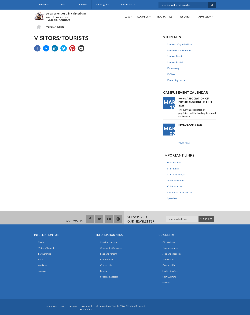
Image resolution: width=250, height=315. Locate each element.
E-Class (171, 74)
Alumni (83, 4)
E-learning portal (176, 80)
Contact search (170, 248)
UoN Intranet (174, 162)
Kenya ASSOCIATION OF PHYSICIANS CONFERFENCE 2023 (195, 102)
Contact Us (106, 265)
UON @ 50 (102, 4)
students (42, 265)
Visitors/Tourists (46, 248)
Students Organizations (179, 44)
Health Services (170, 271)
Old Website (168, 242)
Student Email (174, 56)
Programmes (164, 16)
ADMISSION (205, 16)
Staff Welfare (169, 276)
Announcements (175, 180)
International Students (179, 50)
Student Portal (175, 62)
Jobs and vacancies (171, 253)
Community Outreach (111, 248)
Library (103, 271)
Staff (63, 4)
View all (183, 142)
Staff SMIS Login (176, 174)
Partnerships (44, 253)
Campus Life (168, 265)
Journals (42, 271)
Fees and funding (108, 253)
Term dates (168, 259)
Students (44, 4)
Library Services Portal (179, 192)
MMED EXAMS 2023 (190, 124)
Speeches (172, 198)
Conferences (106, 259)
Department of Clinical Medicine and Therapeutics (66, 15)
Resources (126, 4)
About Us (143, 16)
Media (126, 16)
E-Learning (173, 68)
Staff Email (173, 168)
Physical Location (109, 242)
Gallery (165, 282)
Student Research (109, 276)
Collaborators (174, 186)
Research (185, 16)
